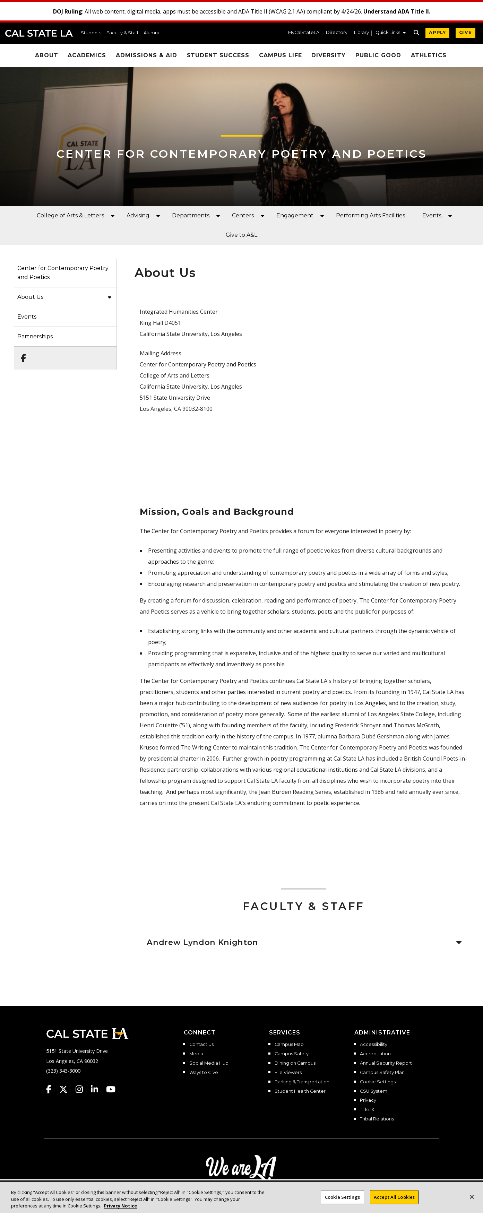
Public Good (378, 55)
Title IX (367, 1109)
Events (431, 215)
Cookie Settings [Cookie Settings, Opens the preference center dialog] (342, 1201)
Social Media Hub (208, 1063)
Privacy (368, 1100)
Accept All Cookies (394, 1201)
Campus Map (289, 1044)
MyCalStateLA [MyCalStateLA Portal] (303, 33)
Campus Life (280, 55)
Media (196, 1053)
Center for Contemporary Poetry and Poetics (242, 154)
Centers (243, 215)
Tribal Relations (377, 1119)
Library (361, 33)
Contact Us (201, 1044)
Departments (190, 215)
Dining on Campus (295, 1063)
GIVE (465, 32)
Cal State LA (39, 33)
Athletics (429, 55)
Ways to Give (203, 1072)
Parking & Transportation (302, 1082)
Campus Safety (292, 1053)
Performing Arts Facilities (370, 215)
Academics (87, 55)
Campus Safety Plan (382, 1072)
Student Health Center (300, 1091)
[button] (391, 33)
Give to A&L (241, 235)
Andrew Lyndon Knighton (202, 942)
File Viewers (288, 1072)
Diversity (328, 55)
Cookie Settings (378, 1082)
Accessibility (373, 1044)
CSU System (373, 1091)
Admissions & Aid (146, 55)
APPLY (437, 32)
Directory (336, 33)
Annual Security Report (386, 1063)
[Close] (472, 1200)
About (46, 55)
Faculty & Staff (122, 33)
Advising (138, 215)
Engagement (294, 215)
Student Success (218, 55)
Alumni (151, 33)
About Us (30, 297)
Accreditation (375, 1053)
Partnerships (35, 336)
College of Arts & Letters (70, 215)
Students (91, 33)
